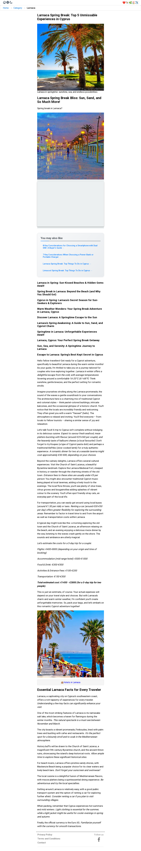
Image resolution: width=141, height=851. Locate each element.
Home (6, 8)
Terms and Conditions (48, 838)
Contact (41, 842)
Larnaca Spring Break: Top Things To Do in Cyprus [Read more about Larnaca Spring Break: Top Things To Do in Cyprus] (67, 264)
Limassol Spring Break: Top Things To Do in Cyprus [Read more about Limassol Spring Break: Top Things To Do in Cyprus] (68, 270)
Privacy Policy (44, 834)
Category (17, 8)
